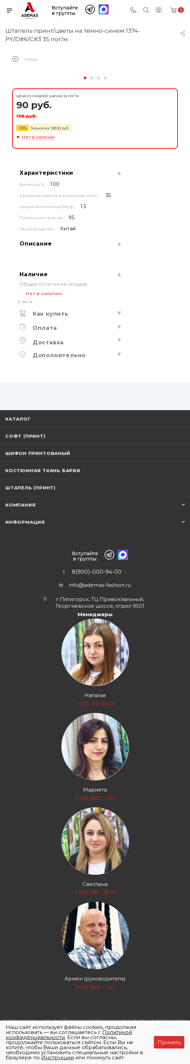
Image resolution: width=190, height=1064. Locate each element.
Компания (20, 505)
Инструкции (57, 1057)
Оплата (44, 328)
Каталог (18, 419)
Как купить (50, 314)
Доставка (47, 342)
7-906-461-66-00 (95, 703)
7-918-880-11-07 (95, 987)
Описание (36, 243)
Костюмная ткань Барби (42, 470)
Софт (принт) (25, 436)
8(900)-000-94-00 (96, 572)
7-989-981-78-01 (95, 892)
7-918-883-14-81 (95, 798)
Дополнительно (58, 355)
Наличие (34, 274)
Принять (169, 1042)
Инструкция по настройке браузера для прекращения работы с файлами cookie (95, 1020)
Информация (25, 522)
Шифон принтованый (37, 453)
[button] (85, 78)
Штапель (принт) (30, 487)
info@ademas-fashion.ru (100, 585)
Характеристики (46, 173)
